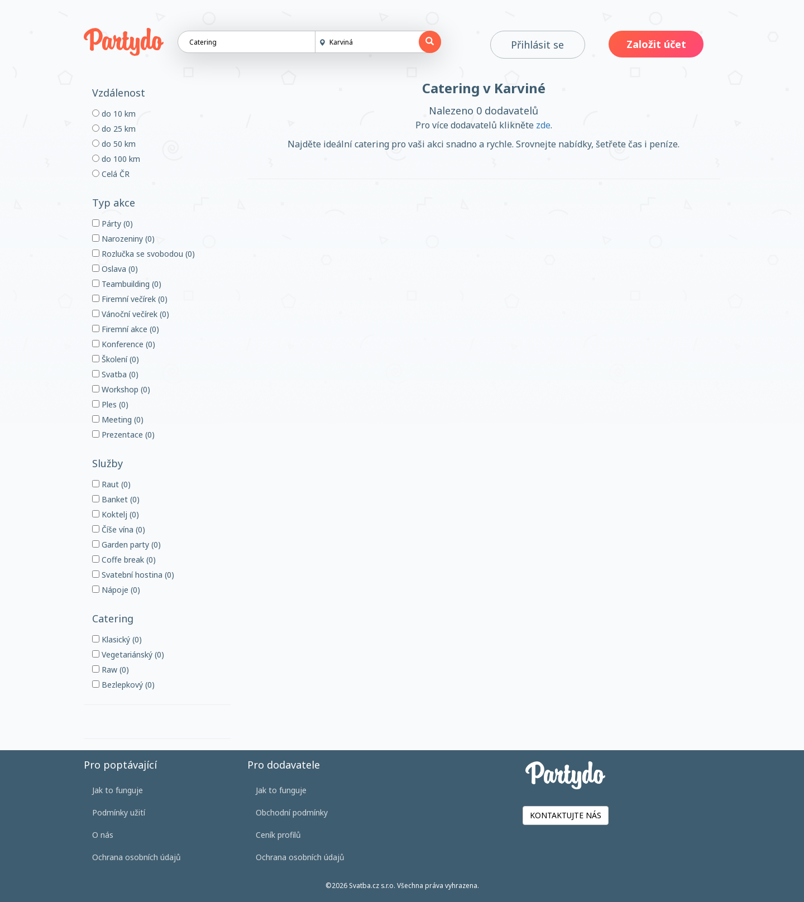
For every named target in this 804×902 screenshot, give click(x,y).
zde (543, 125)
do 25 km (114, 128)
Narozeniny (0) (123, 238)
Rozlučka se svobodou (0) (143, 253)
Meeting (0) (117, 419)
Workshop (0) (121, 389)
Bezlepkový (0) (123, 684)
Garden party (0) (126, 544)
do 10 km (114, 113)
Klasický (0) (117, 639)
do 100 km (116, 158)
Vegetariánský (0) (128, 654)
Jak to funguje (117, 790)
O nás (102, 834)
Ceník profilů (278, 834)
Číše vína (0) (118, 529)
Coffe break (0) (124, 559)
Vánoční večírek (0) (130, 314)
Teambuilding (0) (126, 284)
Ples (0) (110, 404)
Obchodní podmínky (292, 812)
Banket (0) (116, 499)
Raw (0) (110, 669)
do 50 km (114, 143)
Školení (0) (115, 359)
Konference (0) (123, 344)
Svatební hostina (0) (133, 574)
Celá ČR (111, 174)
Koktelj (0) (115, 514)
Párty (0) (112, 223)
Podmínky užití (118, 812)
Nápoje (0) (116, 589)
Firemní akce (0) (125, 329)
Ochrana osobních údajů (136, 857)
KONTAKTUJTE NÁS (565, 815)
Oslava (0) (115, 268)
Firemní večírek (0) (130, 299)
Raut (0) (111, 484)
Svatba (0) (115, 374)
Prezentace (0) (123, 434)
